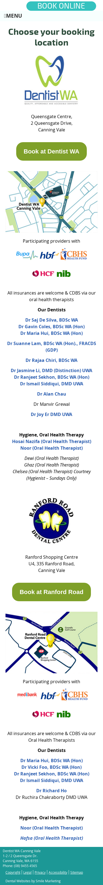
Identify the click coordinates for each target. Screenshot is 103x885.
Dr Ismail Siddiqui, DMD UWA (51, 384)
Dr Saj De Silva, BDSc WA (51, 320)
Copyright (12, 872)
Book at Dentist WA (51, 151)
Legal (27, 872)
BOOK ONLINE (61, 6)
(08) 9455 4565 (25, 865)
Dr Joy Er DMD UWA (51, 414)
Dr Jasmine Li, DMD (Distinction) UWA (51, 370)
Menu (13, 15)
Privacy (40, 872)
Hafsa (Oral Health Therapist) (51, 838)
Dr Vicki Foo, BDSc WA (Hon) (51, 767)
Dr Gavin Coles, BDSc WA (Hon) (51, 327)
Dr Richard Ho (51, 791)
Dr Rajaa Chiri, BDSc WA (51, 360)
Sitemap (76, 872)
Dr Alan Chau (51, 394)
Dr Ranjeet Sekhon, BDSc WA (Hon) (51, 377)
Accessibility (58, 872)
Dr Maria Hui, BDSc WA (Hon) (51, 333)
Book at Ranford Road (51, 592)
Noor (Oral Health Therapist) (51, 828)
